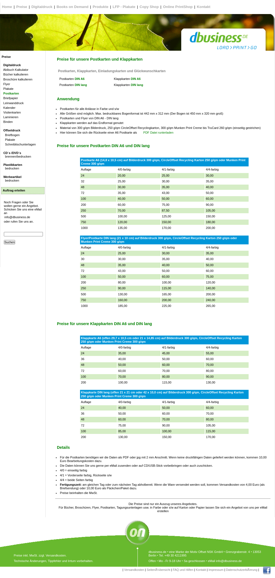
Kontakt (201, 569)
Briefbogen (11, 135)
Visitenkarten (11, 112)
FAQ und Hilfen (183, 569)
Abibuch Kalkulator (15, 69)
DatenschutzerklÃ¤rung (241, 569)
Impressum (215, 569)
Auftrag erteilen (14, 190)
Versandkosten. (56, 555)
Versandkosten (134, 569)
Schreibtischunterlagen (19, 144)
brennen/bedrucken (16, 154)
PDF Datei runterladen (158, 132)
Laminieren (10, 117)
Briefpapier (10, 98)
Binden (7, 121)
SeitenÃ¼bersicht (158, 569)
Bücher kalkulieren (15, 74)
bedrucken (12, 166)
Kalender (8, 107)
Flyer (6, 84)
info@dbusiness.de (17, 217)
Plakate (7, 88)
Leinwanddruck (13, 103)
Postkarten (10, 93)
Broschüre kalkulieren (17, 79)
